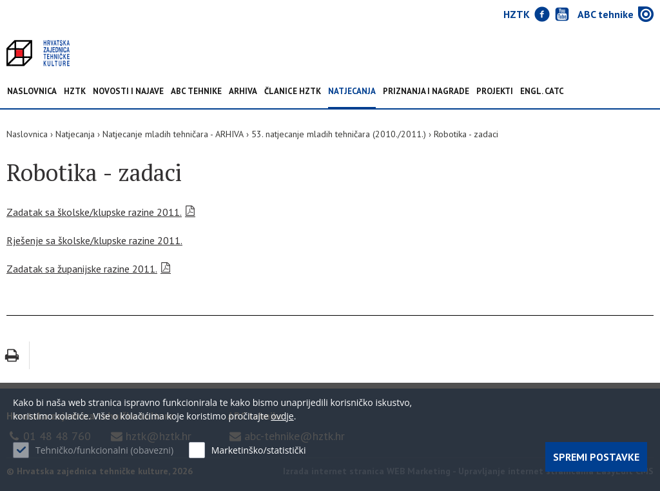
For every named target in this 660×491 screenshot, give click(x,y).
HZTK (75, 92)
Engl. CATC (542, 92)
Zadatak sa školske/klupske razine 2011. (94, 212)
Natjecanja (352, 92)
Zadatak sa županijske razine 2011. (81, 268)
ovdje (282, 416)
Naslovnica (32, 92)
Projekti (494, 92)
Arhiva (243, 92)
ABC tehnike (196, 92)
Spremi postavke (596, 456)
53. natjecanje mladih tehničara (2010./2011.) (338, 134)
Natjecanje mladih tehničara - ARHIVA (173, 134)
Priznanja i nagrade (426, 92)
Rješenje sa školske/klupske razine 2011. (94, 240)
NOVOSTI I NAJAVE (128, 92)
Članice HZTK (292, 92)
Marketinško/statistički (258, 450)
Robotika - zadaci (466, 134)
